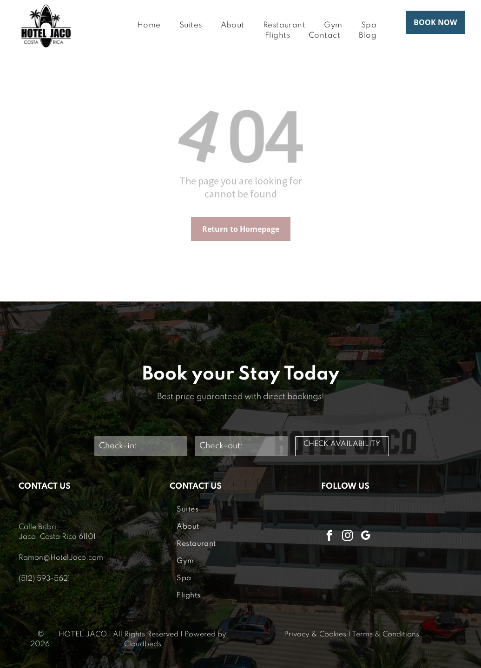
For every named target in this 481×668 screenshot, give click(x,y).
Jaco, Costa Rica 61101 (57, 537)
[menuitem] (149, 25)
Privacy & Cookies (315, 634)
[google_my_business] (365, 536)
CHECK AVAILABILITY (341, 444)
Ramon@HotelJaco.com (61, 558)
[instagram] (347, 536)
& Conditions (397, 634)
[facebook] (329, 536)
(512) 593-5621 (44, 579)
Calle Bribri (37, 527)
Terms (362, 634)
